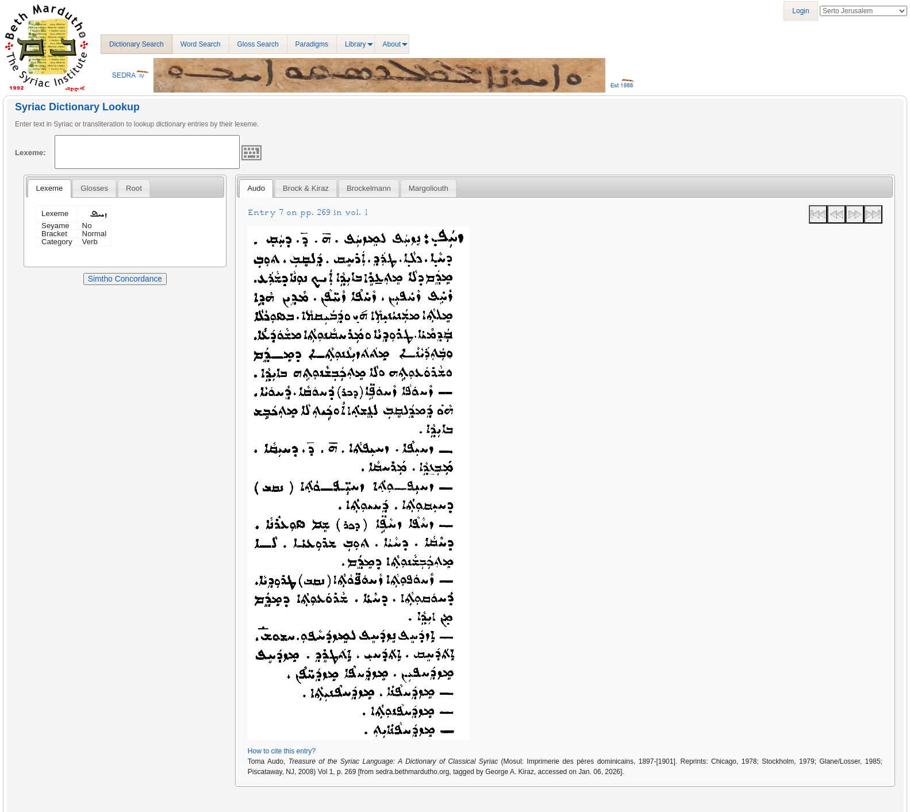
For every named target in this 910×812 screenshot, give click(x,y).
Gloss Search (258, 44)
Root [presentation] (134, 188)
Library (355, 44)
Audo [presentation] (256, 188)
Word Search (201, 44)
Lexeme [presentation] (49, 188)
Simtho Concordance (125, 278)
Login (800, 11)
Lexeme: (30, 152)
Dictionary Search (136, 44)
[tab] (49, 188)
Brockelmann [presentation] (369, 188)
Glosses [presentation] (94, 188)
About (392, 44)
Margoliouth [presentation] (428, 188)
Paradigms (311, 44)
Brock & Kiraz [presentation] (306, 188)
